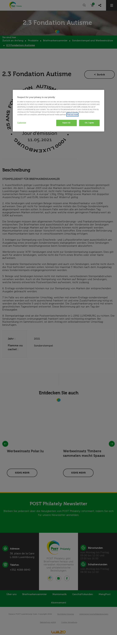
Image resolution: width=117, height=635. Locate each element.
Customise (21, 123)
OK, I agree (89, 123)
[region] (58, 110)
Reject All (66, 123)
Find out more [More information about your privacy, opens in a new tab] (72, 114)
